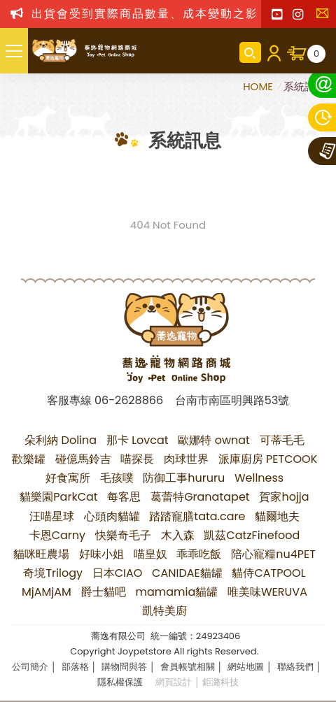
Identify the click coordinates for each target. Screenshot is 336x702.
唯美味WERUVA (267, 592)
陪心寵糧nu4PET (273, 554)
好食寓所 (68, 478)
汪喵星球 (51, 516)
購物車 (316, 54)
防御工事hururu (184, 478)
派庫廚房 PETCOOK (268, 459)
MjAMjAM (46, 592)
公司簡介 (30, 666)
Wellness (259, 478)
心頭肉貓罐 (112, 516)
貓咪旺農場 (41, 554)
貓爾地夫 (277, 516)
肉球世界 (186, 459)
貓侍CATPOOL (268, 573)
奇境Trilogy (53, 573)
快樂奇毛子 (123, 535)
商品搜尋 (250, 52)
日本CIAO (117, 573)
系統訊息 (305, 86)
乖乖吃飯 (198, 554)
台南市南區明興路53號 (232, 400)
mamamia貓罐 (176, 592)
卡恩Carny (57, 535)
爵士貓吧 (103, 592)
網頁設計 (173, 682)
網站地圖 (245, 666)
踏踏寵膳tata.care (197, 516)
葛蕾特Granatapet (200, 497)
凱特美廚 (164, 611)
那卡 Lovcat (137, 440)
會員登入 (274, 52)
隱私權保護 (120, 682)
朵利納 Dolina (60, 440)
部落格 (75, 666)
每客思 (124, 497)
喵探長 (137, 459)
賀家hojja (284, 497)
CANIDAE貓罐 (187, 573)
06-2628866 (128, 400)
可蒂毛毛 (282, 440)
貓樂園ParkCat (58, 497)
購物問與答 (124, 666)
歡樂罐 (29, 459)
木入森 (178, 535)
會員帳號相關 (187, 666)
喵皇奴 (150, 554)
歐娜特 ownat (214, 440)
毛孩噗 (117, 478)
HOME (259, 86)
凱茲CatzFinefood (252, 535)
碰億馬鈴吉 (83, 459)
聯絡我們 (325, 17)
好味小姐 (101, 554)
